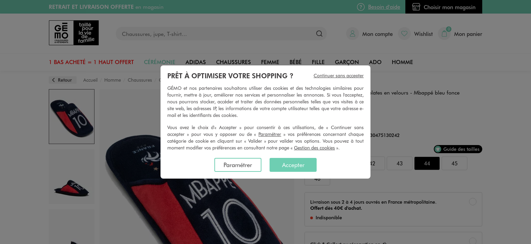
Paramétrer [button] (269, 134)
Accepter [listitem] (293, 165)
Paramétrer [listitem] (238, 165)
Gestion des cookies (314, 147)
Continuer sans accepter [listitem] (339, 75)
